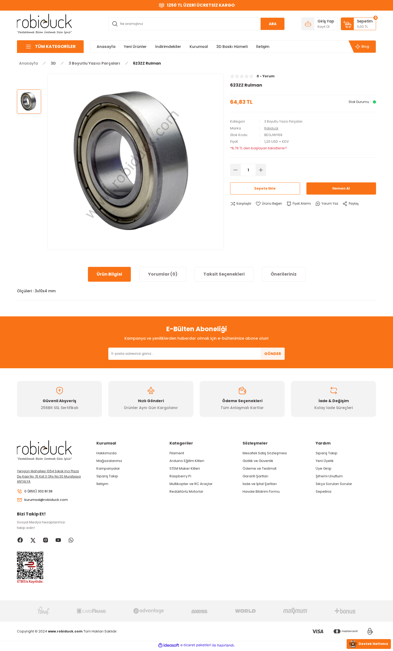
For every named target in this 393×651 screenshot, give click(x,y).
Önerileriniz (284, 274)
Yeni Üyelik (325, 460)
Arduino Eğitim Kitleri (186, 460)
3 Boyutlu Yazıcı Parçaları (285, 121)
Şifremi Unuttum (329, 476)
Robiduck (272, 128)
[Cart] (358, 23)
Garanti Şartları (255, 476)
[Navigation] (50, 46)
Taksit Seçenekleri (224, 274)
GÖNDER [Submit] (272, 353)
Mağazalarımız (109, 460)
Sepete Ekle (265, 188)
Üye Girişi (323, 468)
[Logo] (44, 23)
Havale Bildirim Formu (261, 491)
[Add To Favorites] (271, 203)
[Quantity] (248, 170)
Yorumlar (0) (162, 274)
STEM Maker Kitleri (184, 468)
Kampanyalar (108, 468)
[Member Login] (319, 23)
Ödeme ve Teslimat (259, 468)
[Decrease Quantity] (235, 170)
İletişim (102, 483)
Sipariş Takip (107, 476)
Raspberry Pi (180, 476)
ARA (272, 23)
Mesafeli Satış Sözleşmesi (265, 453)
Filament (176, 453)
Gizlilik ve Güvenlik (258, 460)
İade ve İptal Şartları (260, 483)
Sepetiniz (324, 491)
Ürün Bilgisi (109, 274)
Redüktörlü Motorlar (186, 491)
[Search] (196, 23)
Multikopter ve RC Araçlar (191, 483)
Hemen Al (341, 188)
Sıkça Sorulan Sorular (334, 483)
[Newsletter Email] (196, 354)
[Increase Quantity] (261, 170)
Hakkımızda (106, 453)
